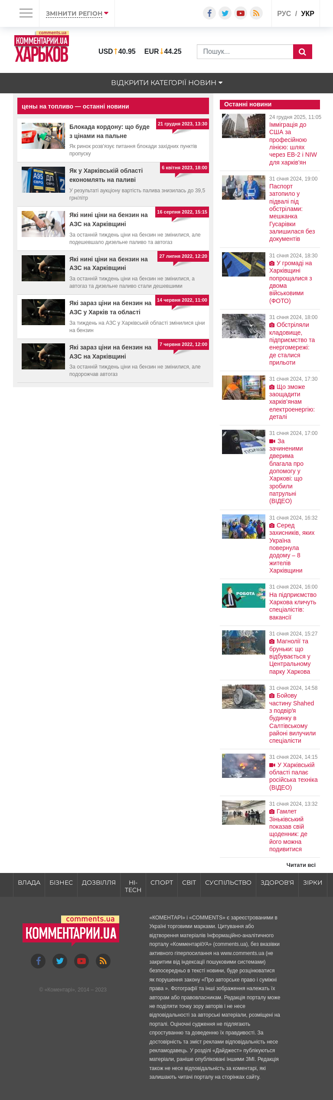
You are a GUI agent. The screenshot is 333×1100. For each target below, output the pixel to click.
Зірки (313, 882)
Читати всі (301, 865)
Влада (29, 882)
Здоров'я (277, 882)
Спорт (161, 882)
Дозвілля (99, 882)
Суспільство (228, 882)
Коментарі (59, 990)
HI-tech (133, 886)
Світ (189, 882)
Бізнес (61, 882)
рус (284, 13)
